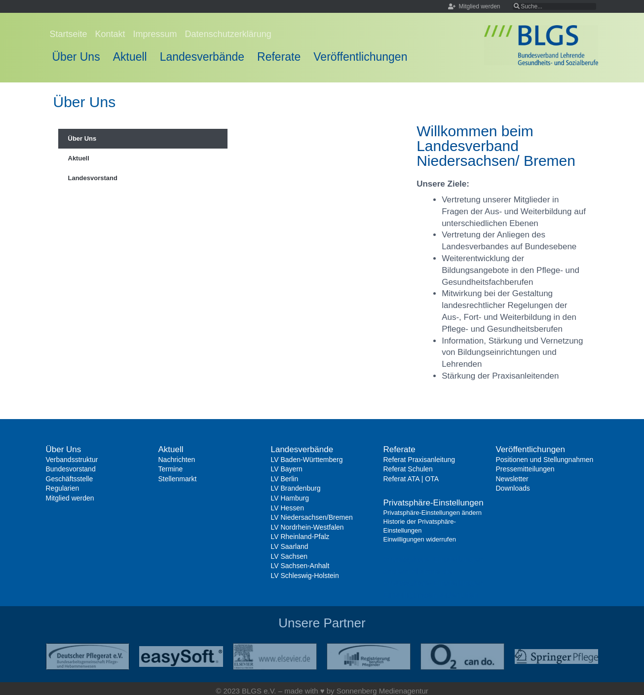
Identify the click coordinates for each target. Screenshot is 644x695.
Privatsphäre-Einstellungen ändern (432, 512)
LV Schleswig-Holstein (305, 575)
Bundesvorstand (71, 469)
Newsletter (512, 479)
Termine (170, 469)
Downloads (513, 488)
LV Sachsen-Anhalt (300, 566)
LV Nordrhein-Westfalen (307, 527)
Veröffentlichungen (360, 56)
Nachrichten (176, 459)
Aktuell (130, 56)
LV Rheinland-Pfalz (300, 537)
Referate (279, 56)
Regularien (62, 488)
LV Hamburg (290, 498)
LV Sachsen (289, 556)
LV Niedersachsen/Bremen (312, 517)
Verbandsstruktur (72, 459)
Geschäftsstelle (69, 479)
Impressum (155, 34)
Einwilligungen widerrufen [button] (431, 595)
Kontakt (110, 34)
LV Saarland (289, 546)
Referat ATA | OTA (411, 479)
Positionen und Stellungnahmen (545, 459)
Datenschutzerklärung (228, 34)
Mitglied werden (70, 498)
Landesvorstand (92, 178)
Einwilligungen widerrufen (419, 539)
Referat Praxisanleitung (419, 459)
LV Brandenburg (296, 488)
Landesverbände (202, 56)
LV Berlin (285, 479)
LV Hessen (287, 508)
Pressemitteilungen (525, 469)
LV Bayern (287, 469)
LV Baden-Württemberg (307, 459)
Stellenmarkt (177, 479)
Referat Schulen (408, 469)
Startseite (68, 34)
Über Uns (76, 56)
